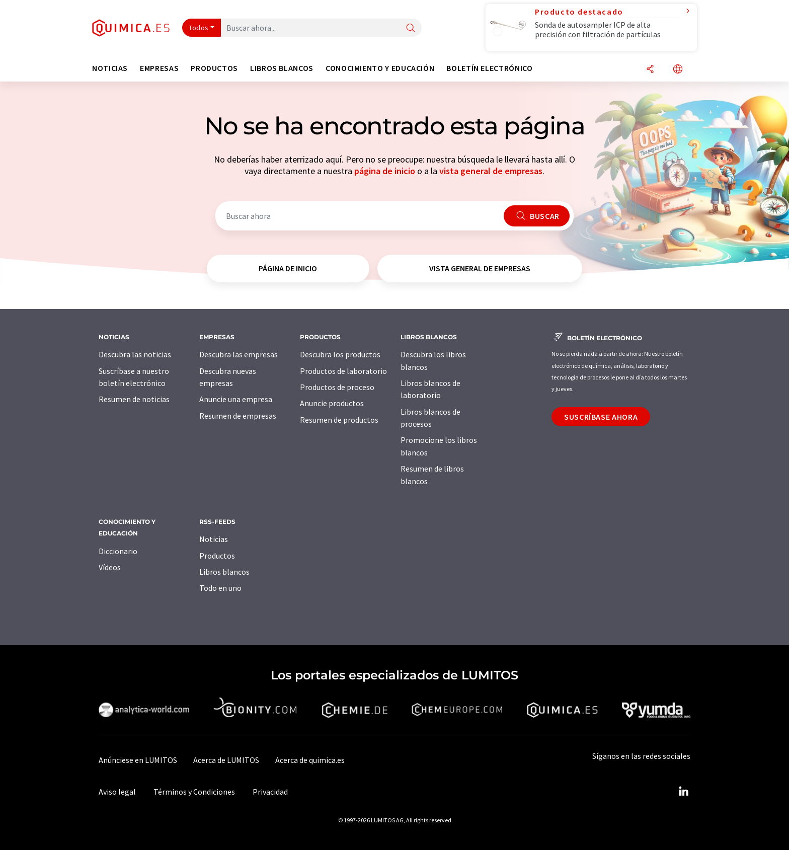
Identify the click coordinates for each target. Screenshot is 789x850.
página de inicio (384, 171)
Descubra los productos (340, 354)
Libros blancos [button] (281, 68)
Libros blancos (224, 572)
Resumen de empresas (237, 416)
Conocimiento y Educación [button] (380, 68)
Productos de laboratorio (343, 371)
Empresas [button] (159, 68)
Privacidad (270, 792)
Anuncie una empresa (235, 399)
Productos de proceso (337, 387)
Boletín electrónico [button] (489, 68)
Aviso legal (117, 792)
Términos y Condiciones (194, 792)
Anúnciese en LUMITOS (138, 760)
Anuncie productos (332, 403)
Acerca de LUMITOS (226, 760)
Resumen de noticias (134, 399)
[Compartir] (650, 69)
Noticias (213, 539)
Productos (217, 556)
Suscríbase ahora (601, 417)
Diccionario (118, 551)
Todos (199, 27)
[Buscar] (411, 28)
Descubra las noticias (135, 354)
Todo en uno (220, 588)
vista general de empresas (490, 171)
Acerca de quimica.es (310, 760)
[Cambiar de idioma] (678, 69)
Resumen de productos (339, 420)
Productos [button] (214, 68)
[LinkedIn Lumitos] (683, 792)
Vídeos (110, 567)
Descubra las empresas (238, 354)
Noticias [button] (110, 68)
